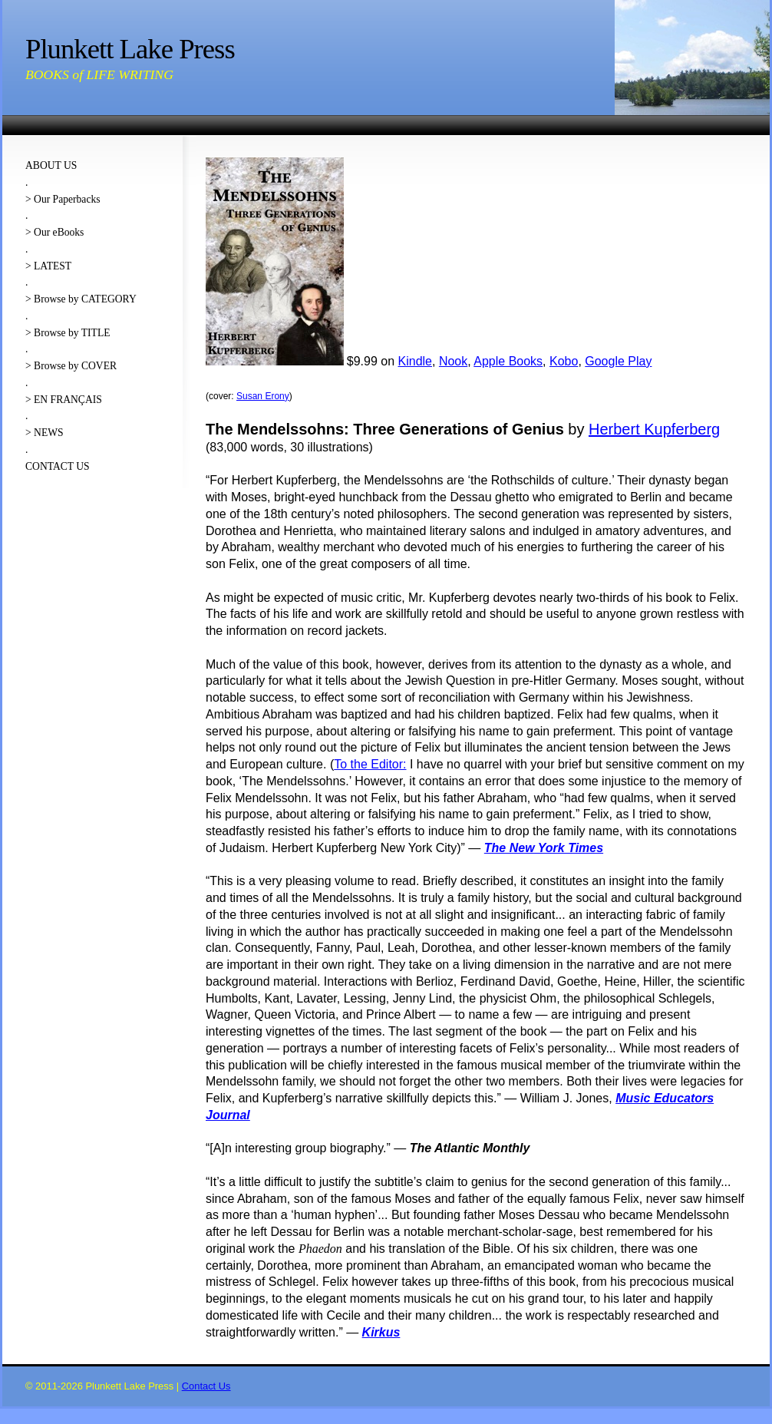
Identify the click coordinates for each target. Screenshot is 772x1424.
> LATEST (48, 266)
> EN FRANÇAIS (63, 399)
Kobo (563, 361)
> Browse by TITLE (67, 333)
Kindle (415, 361)
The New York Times (543, 847)
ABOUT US (51, 165)
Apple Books (508, 361)
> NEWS (44, 432)
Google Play (618, 361)
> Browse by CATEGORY (81, 299)
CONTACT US (57, 466)
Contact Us (206, 1386)
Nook (453, 361)
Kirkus (381, 1332)
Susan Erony (262, 396)
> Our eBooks (54, 232)
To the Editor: (370, 764)
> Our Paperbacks (63, 199)
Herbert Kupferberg (654, 429)
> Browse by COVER (71, 366)
